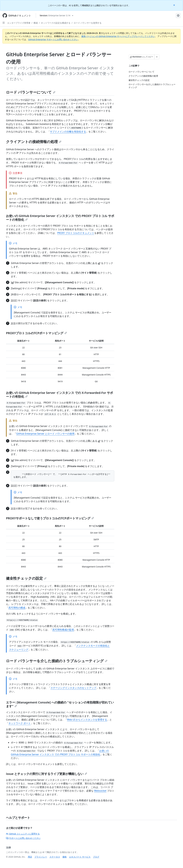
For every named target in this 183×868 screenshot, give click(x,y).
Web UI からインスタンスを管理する (87, 719)
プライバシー (40, 856)
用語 (30, 856)
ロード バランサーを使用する (88, 22)
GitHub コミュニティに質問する (23, 833)
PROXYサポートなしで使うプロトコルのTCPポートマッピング (50, 518)
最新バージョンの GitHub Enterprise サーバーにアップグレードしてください (118, 36)
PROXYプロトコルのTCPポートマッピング (36, 333)
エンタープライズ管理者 (18, 22)
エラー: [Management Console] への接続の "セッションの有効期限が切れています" (60, 704)
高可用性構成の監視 (63, 629)
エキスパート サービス (80, 856)
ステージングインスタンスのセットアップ (73, 687)
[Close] (174, 5)
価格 (64, 856)
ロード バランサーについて (30, 92)
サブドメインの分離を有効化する (68, 131)
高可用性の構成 (16, 607)
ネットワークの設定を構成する (55, 22)
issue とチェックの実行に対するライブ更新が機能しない (46, 774)
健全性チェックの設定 (26, 578)
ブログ (96, 856)
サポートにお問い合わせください (23, 838)
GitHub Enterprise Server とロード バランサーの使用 (45, 433)
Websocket (100, 790)
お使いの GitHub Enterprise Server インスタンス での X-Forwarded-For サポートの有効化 (59, 395)
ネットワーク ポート (19, 723)
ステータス (54, 856)
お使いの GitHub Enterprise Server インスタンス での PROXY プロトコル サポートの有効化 (60, 218)
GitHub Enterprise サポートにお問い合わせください (53, 39)
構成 (36, 22)
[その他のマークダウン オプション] (156, 56)
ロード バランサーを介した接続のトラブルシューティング (56, 660)
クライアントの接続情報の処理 (33, 141)
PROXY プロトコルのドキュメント (75, 233)
